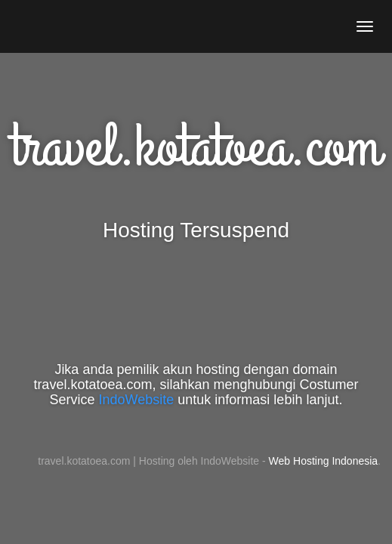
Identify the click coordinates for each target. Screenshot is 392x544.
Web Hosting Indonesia (323, 461)
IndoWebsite (136, 399)
